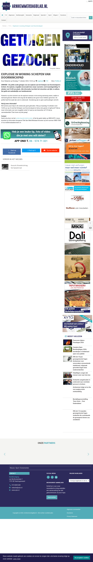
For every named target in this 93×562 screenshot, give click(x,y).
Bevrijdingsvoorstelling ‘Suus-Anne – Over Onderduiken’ (80, 444)
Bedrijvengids (20, 15)
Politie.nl (58, 81)
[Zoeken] (90, 17)
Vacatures (63, 15)
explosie (40, 81)
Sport (50, 15)
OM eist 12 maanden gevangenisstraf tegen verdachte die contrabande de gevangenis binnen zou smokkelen (81, 458)
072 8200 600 (16, 528)
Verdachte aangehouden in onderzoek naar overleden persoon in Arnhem (81, 414)
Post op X (31, 150)
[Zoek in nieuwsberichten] (79, 17)
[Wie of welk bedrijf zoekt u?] (80, 37)
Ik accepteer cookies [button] (82, 557)
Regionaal (36, 15)
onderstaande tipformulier (24, 118)
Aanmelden (52, 540)
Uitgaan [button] (55, 15)
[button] (2, 497)
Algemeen (11, 15)
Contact (3, 20)
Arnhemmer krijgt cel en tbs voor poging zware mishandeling (82, 432)
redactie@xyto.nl (17, 530)
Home (4, 26)
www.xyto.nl (15, 533)
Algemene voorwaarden (73, 552)
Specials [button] (43, 15)
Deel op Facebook (12, 151)
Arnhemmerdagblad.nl (30, 6)
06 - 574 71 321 (38, 140)
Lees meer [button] (17, 559)
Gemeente (29, 15)
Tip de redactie (50, 150)
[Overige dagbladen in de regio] (79, 523)
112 (6, 15)
